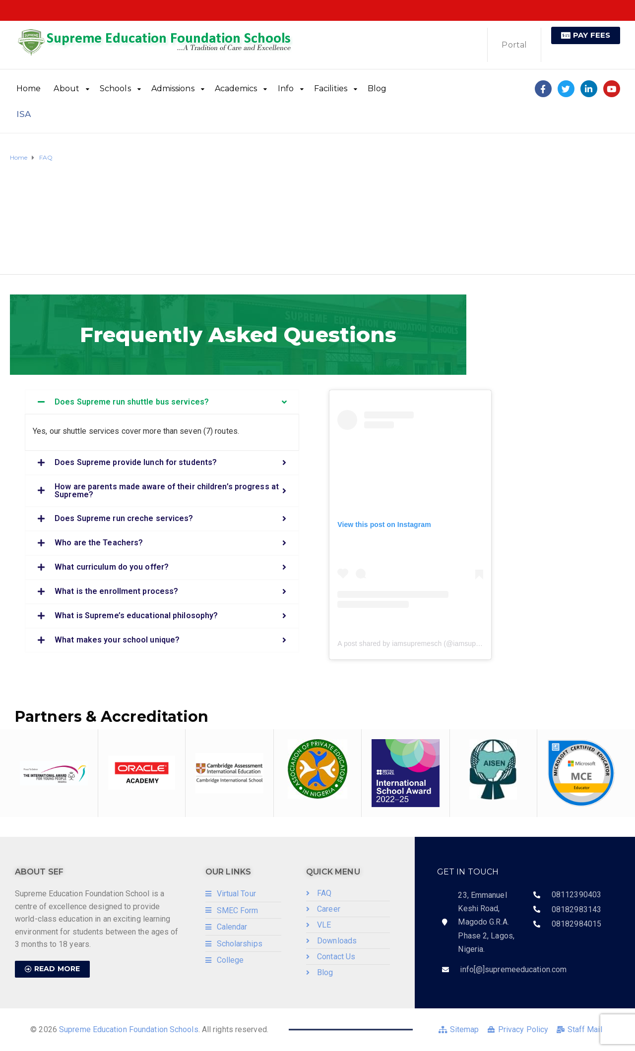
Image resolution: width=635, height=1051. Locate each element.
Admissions (172, 88)
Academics (236, 88)
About (66, 88)
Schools (115, 88)
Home (28, 88)
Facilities (330, 88)
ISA (23, 114)
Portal (514, 45)
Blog (377, 88)
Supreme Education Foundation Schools (128, 1029)
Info (286, 88)
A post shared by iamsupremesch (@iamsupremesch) (421, 643)
